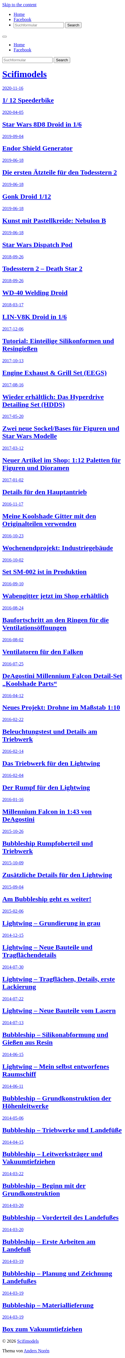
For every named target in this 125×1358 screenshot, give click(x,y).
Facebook (22, 19)
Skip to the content (19, 4)
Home (19, 14)
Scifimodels (24, 74)
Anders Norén (36, 1350)
